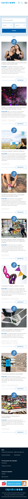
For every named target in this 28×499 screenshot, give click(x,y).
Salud (15, 343)
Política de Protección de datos (19, 496)
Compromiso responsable (7, 452)
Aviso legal (6, 494)
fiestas (4, 120)
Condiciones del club (6, 496)
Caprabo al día (8, 12)
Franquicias (4, 463)
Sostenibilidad (17, 455)
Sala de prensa (5, 476)
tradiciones (14, 298)
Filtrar (14, 30)
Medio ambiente (7, 343)
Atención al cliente (14, 484)
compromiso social (8, 76)
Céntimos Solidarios (6, 455)
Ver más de (21, 80)
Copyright (13, 493)
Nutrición (14, 341)
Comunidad (5, 164)
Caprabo (3, 473)
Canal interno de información (17, 494)
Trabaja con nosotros (6, 465)
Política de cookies (21, 493)
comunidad (19, 76)
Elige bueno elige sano (19, 452)
